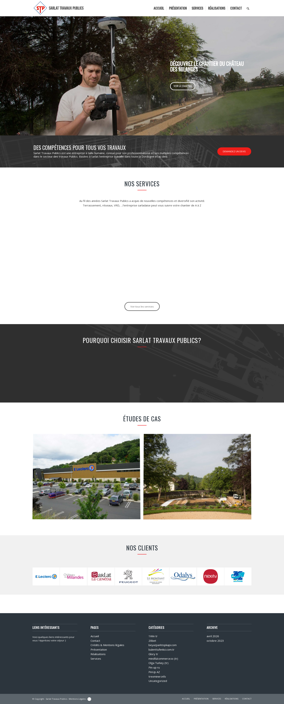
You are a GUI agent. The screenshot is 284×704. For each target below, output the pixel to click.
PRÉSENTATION (201, 698)
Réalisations (98, 654)
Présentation (99, 649)
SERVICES (216, 698)
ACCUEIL (186, 698)
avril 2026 (213, 636)
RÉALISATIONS (231, 698)
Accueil (95, 636)
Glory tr (153, 654)
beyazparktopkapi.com (163, 645)
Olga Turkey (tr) (158, 663)
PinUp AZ (154, 672)
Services (96, 658)
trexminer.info (157, 676)
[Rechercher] (248, 8)
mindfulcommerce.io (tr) (163, 658)
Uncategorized (158, 681)
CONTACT (247, 698)
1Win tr (153, 636)
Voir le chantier (183, 85)
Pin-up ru (154, 667)
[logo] (58, 8)
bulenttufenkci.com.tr (161, 649)
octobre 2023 (215, 640)
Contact (95, 640)
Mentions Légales (77, 698)
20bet (152, 640)
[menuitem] (158, 8)
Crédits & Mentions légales (107, 645)
